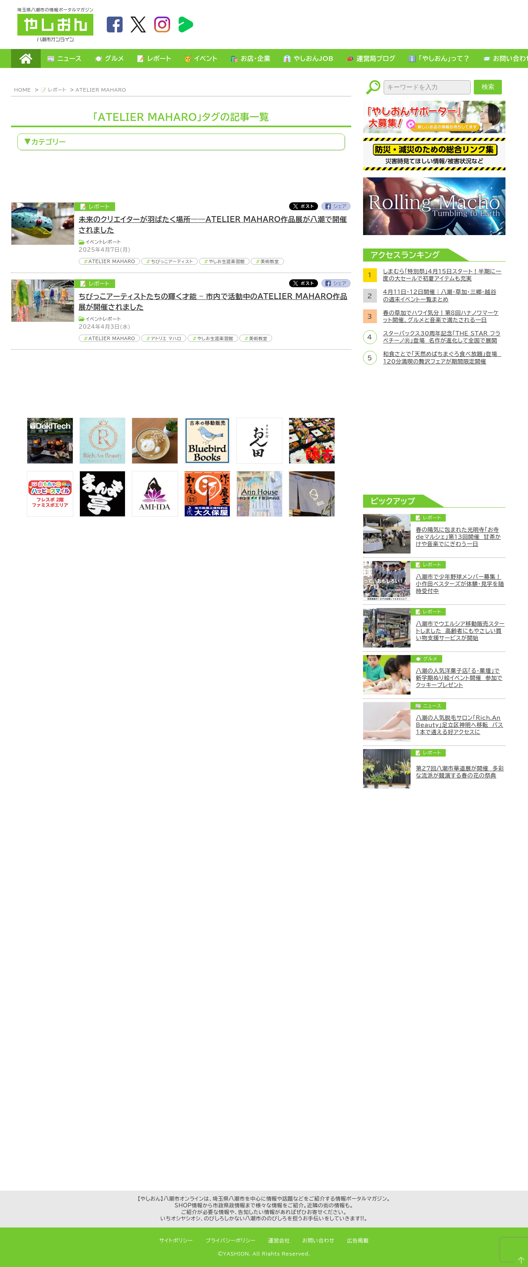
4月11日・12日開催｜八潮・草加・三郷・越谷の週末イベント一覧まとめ (439, 295)
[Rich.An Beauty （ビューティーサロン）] (102, 461)
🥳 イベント (201, 58)
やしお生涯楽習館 (227, 261)
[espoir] (155, 461)
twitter (138, 24)
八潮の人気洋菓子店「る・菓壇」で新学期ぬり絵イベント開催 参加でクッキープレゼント (459, 678)
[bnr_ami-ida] (155, 514)
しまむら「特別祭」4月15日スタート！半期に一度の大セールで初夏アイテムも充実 (442, 275)
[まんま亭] (102, 514)
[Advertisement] (367, 24)
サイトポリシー (176, 1240)
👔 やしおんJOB (308, 58)
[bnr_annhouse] (259, 514)
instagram (162, 24)
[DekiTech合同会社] (50, 461)
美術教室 (270, 261)
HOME (26, 58)
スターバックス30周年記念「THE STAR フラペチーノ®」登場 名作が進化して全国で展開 (442, 337)
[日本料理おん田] (259, 461)
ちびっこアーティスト (172, 261)
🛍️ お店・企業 (250, 58)
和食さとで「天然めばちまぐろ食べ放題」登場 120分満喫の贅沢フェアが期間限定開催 (442, 357)
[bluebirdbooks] (207, 461)
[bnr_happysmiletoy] (50, 514)
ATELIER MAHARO (101, 89)
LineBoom (186, 24)
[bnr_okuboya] (207, 514)
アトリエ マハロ (166, 338)
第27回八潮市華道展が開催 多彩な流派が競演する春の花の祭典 (460, 772)
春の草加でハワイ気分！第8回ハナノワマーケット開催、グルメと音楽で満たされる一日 (441, 316)
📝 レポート (154, 58)
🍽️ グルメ (109, 58)
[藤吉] (312, 461)
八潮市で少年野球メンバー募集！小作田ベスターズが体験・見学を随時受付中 (460, 584)
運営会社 (279, 1240)
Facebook (336, 206)
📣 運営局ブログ (371, 58)
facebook (115, 24)
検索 (488, 86)
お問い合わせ (319, 1240)
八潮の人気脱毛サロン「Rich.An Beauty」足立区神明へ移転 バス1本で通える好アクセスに (459, 725)
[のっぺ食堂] (312, 514)
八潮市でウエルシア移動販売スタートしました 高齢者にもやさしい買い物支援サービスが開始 (460, 631)
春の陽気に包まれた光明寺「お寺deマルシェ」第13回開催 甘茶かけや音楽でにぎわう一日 (458, 537)
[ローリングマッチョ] (434, 233)
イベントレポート (103, 241)
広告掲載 (358, 1240)
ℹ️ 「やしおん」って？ (439, 58)
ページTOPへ (518, 1257)
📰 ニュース (64, 58)
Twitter (303, 206)
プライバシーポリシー (230, 1240)
